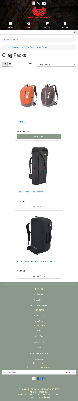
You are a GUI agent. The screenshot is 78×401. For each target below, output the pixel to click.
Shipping (39, 336)
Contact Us (39, 315)
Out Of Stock (39, 206)
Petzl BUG (21, 121)
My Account (39, 294)
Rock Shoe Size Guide (39, 353)
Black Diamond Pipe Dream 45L (31, 191)
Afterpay (39, 359)
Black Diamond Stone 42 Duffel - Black (34, 261)
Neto (48, 397)
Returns (39, 330)
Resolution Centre (39, 305)
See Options (39, 136)
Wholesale (39, 347)
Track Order (39, 300)
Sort (30, 63)
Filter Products (11, 39)
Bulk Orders (39, 342)
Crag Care (39, 321)
